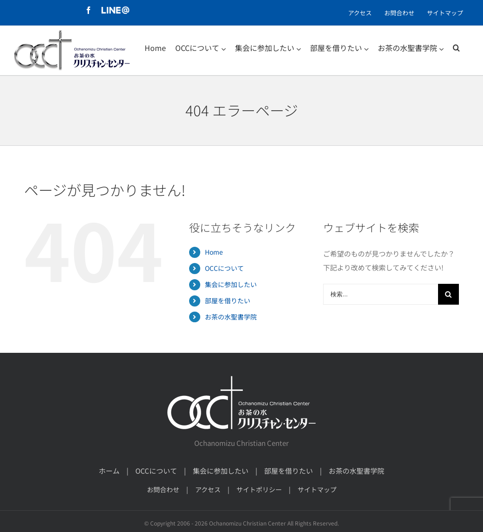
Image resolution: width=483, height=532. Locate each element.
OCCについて (224, 268)
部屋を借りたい (227, 300)
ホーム (109, 471)
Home (214, 252)
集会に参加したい (231, 284)
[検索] (456, 47)
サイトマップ (317, 489)
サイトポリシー (259, 489)
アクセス (208, 489)
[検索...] (380, 294)
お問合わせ (163, 489)
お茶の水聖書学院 (231, 316)
